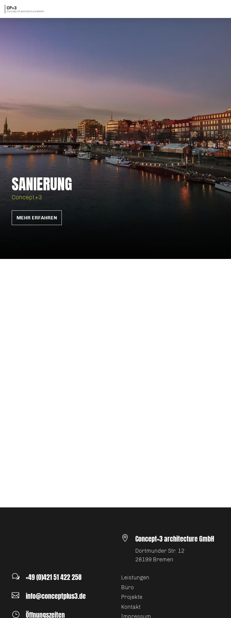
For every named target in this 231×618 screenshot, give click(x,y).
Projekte (131, 597)
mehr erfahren (36, 218)
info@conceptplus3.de (56, 596)
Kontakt (131, 607)
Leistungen (135, 577)
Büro (127, 587)
